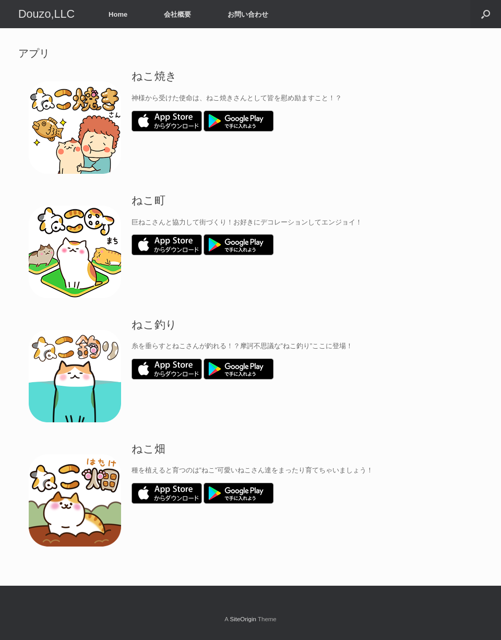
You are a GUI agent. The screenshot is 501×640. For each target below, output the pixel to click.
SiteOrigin (243, 619)
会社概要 (177, 14)
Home (118, 14)
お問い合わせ (248, 14)
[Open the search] (485, 14)
